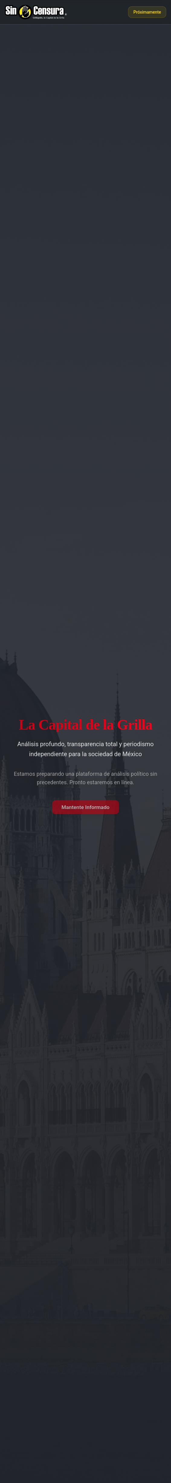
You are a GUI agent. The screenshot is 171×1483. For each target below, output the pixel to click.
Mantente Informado (85, 807)
